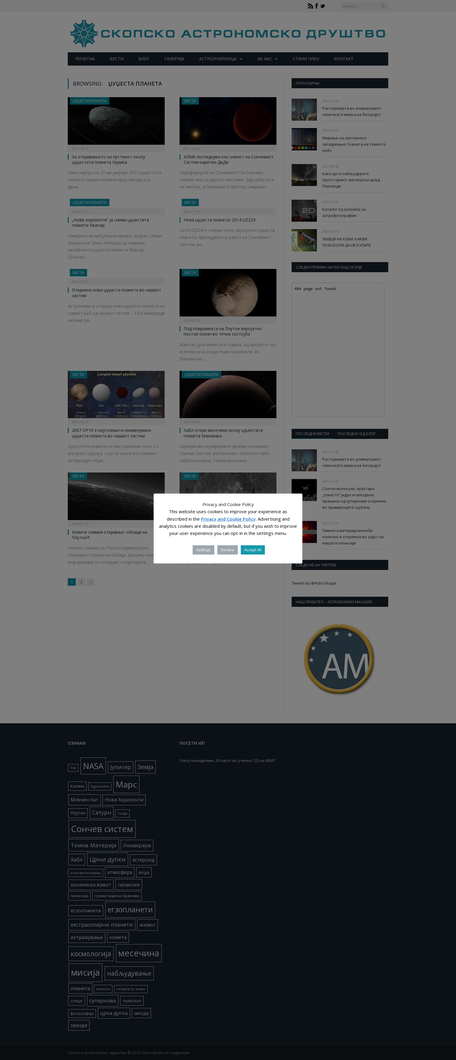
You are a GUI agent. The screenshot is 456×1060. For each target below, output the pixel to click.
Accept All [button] (252, 549)
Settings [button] (203, 549)
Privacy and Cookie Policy (228, 519)
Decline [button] (227, 549)
